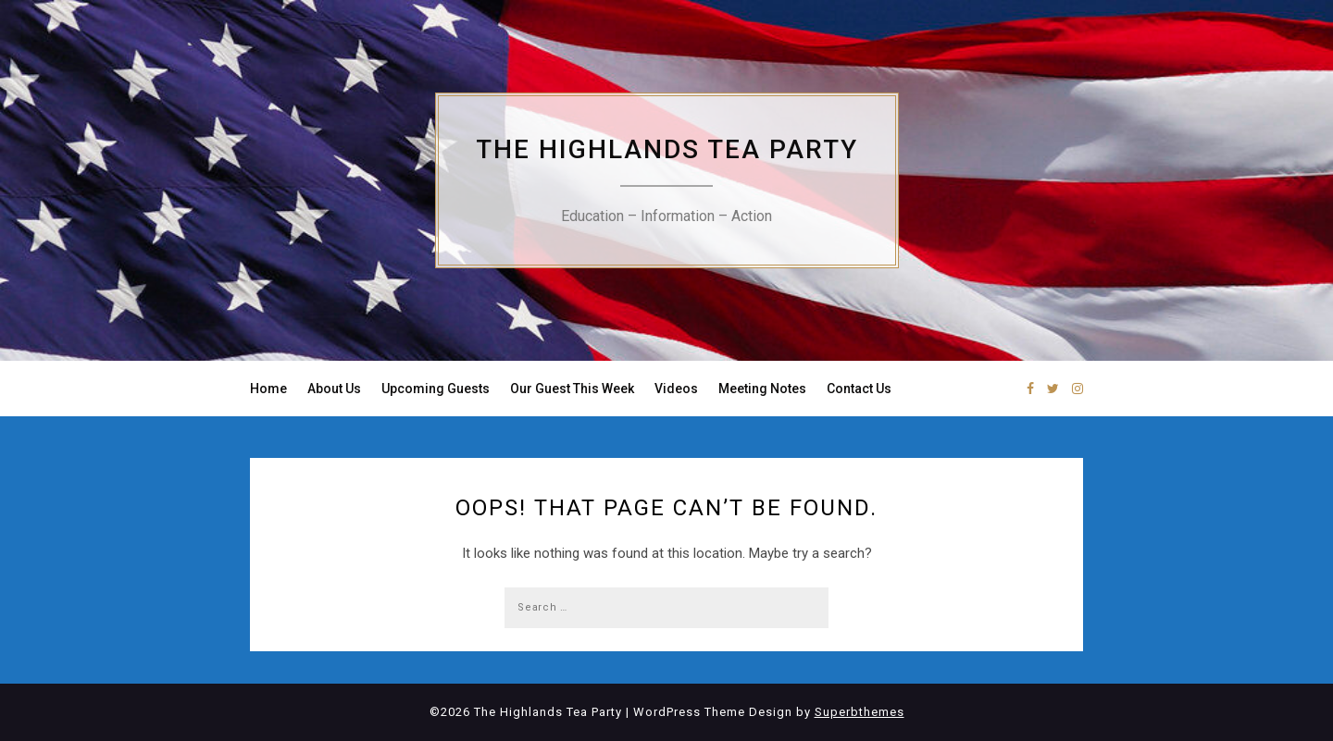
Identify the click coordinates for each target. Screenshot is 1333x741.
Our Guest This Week (572, 388)
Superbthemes (859, 712)
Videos (676, 388)
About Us (334, 388)
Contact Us (859, 388)
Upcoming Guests (435, 388)
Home (268, 388)
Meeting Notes (762, 388)
